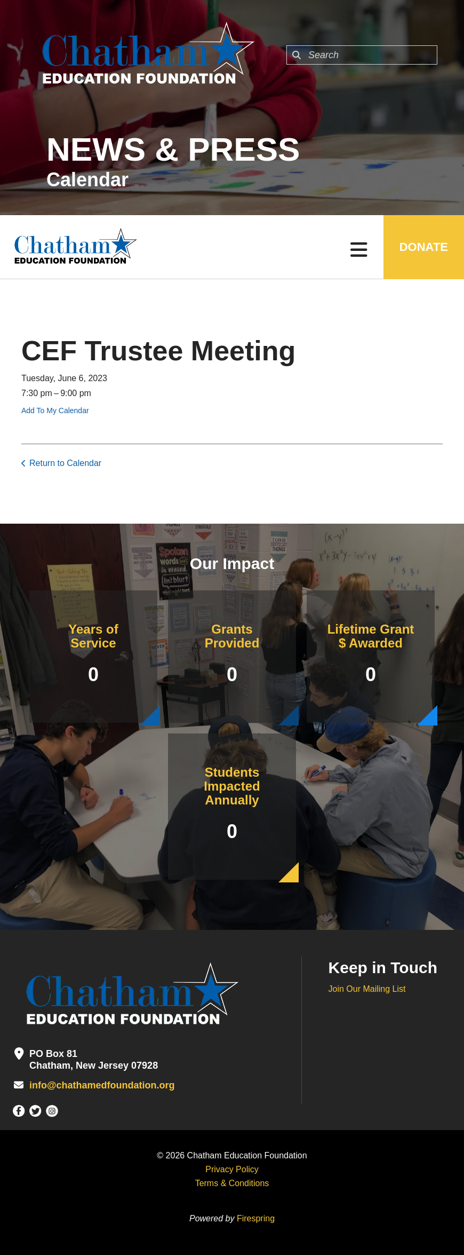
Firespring (256, 1218)
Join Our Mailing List (367, 988)
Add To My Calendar (55, 410)
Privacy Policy (232, 1169)
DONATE (423, 247)
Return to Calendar (65, 463)
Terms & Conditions (232, 1183)
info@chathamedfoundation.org (102, 1085)
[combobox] (361, 55)
